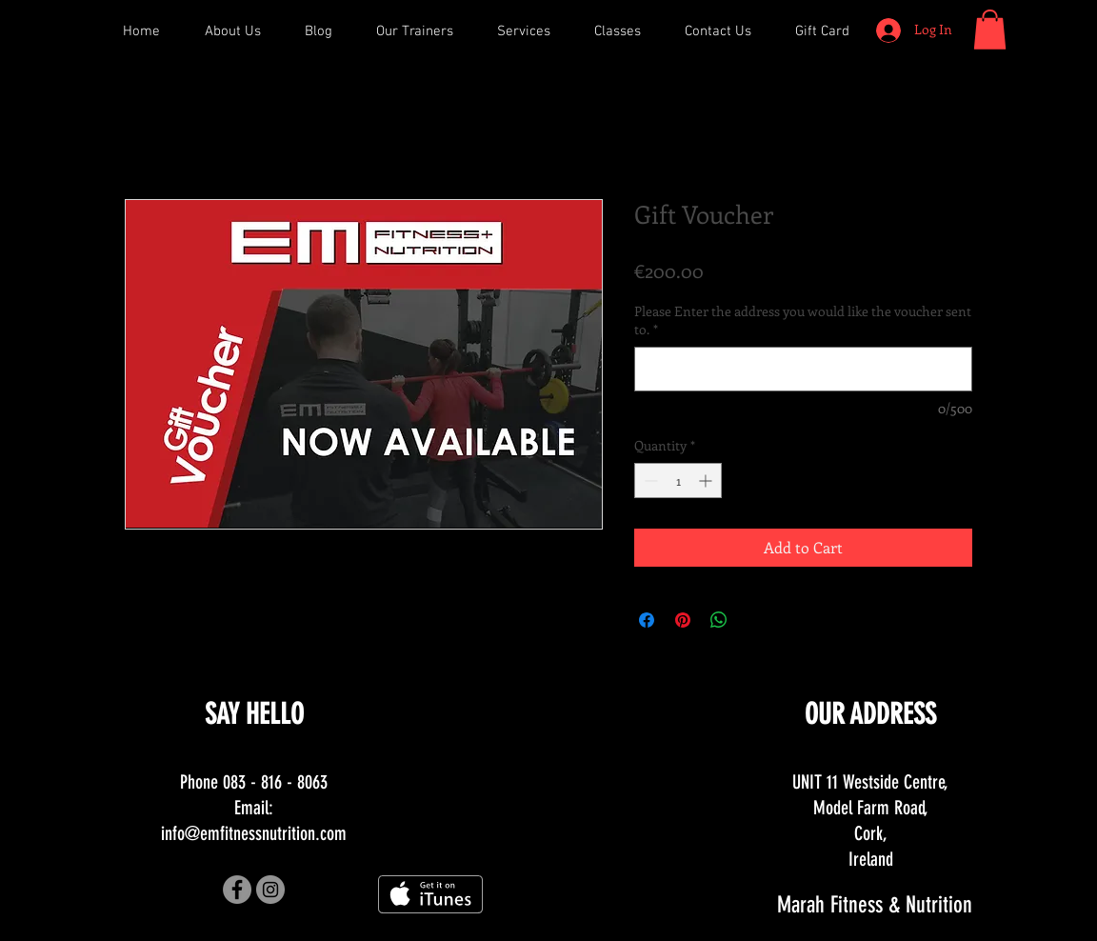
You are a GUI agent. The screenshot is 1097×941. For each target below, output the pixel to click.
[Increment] (707, 480)
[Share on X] (755, 620)
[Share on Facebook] (646, 620)
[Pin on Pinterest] (682, 620)
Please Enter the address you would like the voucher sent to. (802, 320)
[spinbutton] (678, 480)
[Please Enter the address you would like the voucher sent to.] (803, 369)
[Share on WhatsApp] (719, 620)
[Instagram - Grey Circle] (270, 889)
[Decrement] (649, 480)
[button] (990, 30)
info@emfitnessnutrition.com (254, 833)
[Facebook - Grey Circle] (237, 889)
